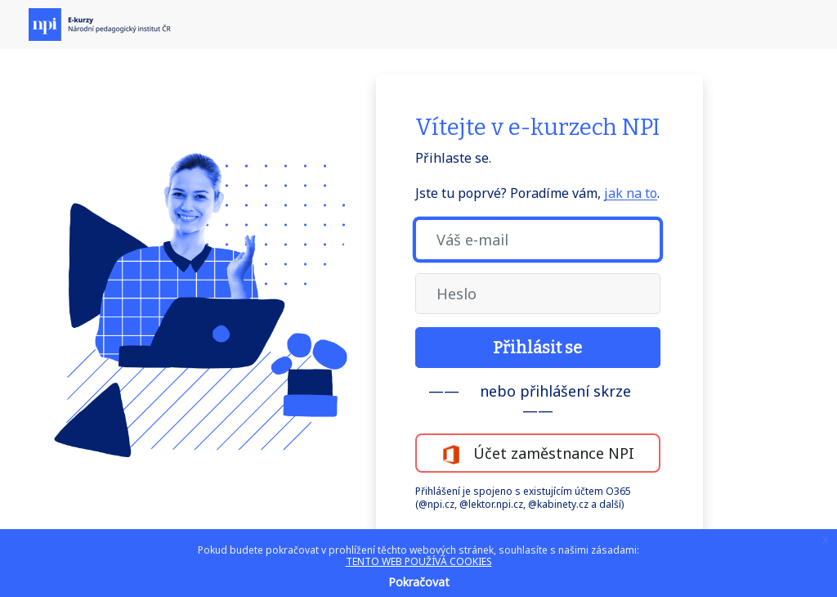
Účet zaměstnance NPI (537, 454)
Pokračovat (419, 582)
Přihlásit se (537, 347)
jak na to (630, 193)
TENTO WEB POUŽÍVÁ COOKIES (419, 561)
